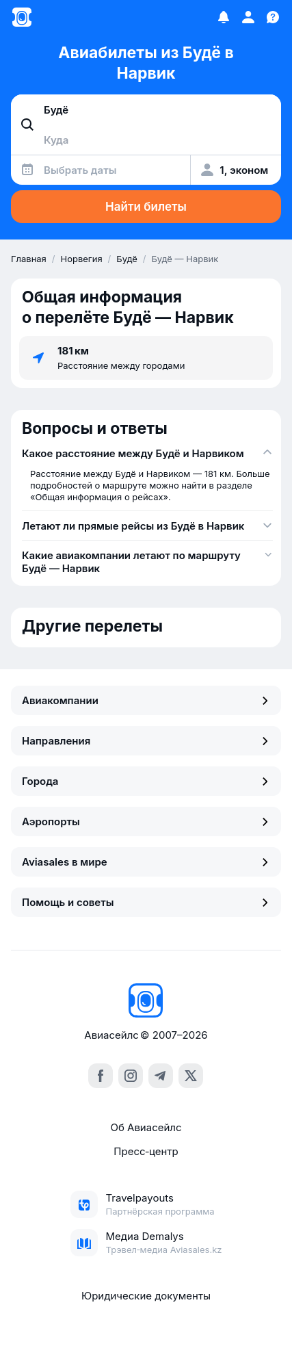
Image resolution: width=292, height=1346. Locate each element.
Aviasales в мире (146, 861)
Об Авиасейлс (145, 1127)
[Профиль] (248, 17)
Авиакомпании (146, 700)
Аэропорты (146, 821)
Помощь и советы (146, 902)
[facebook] (100, 1075)
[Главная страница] (22, 17)
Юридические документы (146, 1295)
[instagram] (130, 1075)
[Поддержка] (273, 17)
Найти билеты (146, 206)
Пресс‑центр (146, 1151)
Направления (146, 740)
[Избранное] (223, 17)
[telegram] (160, 1075)
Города (146, 781)
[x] (191, 1075)
